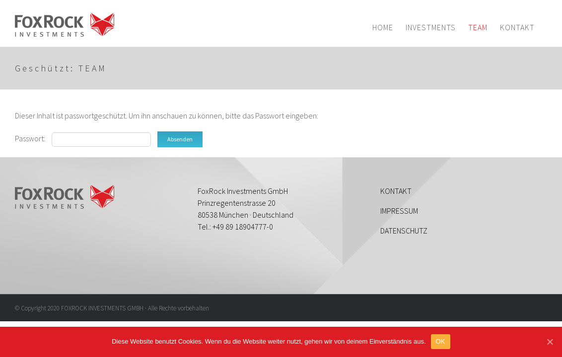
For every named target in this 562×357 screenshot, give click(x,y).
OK (440, 341)
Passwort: (83, 138)
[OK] (550, 342)
